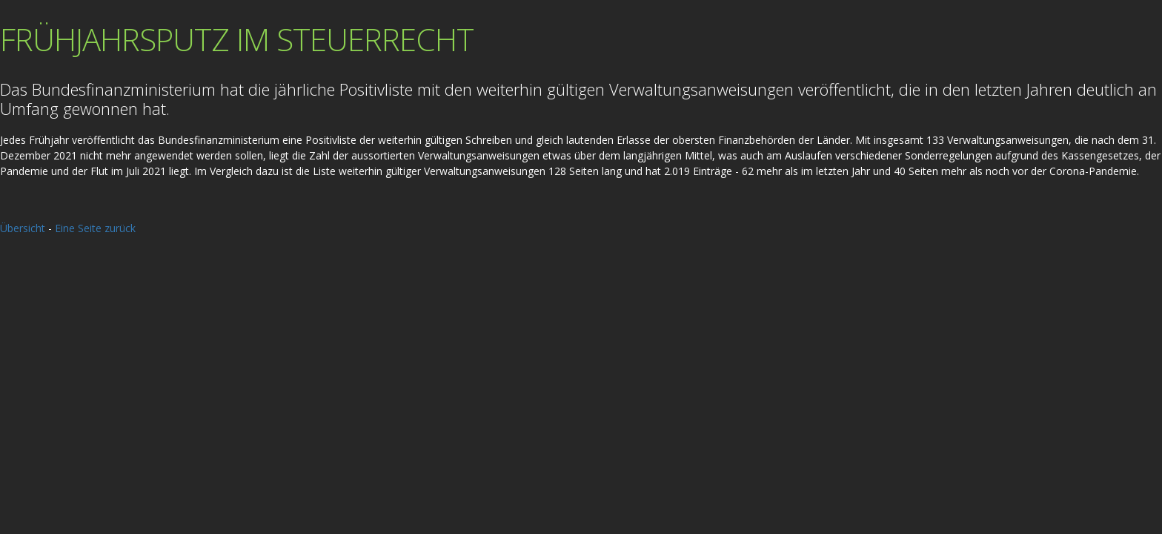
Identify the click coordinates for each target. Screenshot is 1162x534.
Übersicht (22, 228)
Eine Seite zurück (95, 228)
